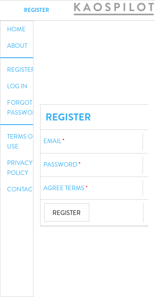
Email (52, 141)
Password (60, 164)
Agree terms (63, 188)
